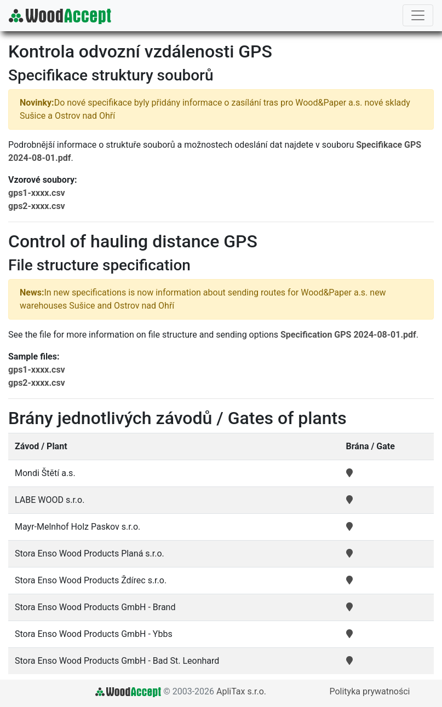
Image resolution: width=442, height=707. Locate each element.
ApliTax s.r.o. (241, 691)
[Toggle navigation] (418, 15)
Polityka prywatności (369, 691)
